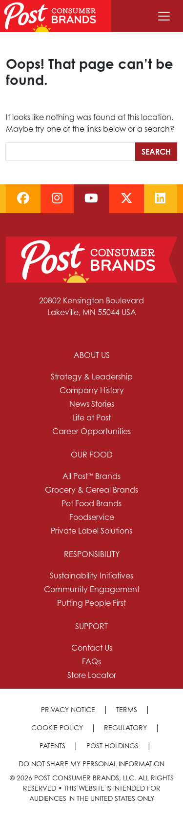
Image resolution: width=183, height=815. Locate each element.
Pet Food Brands (91, 503)
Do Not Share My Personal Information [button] (91, 763)
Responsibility (92, 554)
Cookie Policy (57, 727)
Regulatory (125, 727)
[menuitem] (91, 393)
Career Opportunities (91, 431)
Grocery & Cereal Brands (91, 490)
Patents (52, 745)
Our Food (92, 454)
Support (91, 626)
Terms (126, 709)
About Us (92, 355)
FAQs (91, 661)
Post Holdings (112, 745)
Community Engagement (92, 589)
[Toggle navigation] (164, 16)
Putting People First (91, 603)
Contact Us (91, 648)
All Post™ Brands (91, 476)
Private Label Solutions (91, 531)
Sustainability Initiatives (91, 575)
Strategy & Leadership (92, 376)
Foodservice (91, 517)
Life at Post (91, 417)
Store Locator (91, 675)
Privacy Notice (68, 709)
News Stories (91, 404)
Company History (92, 390)
